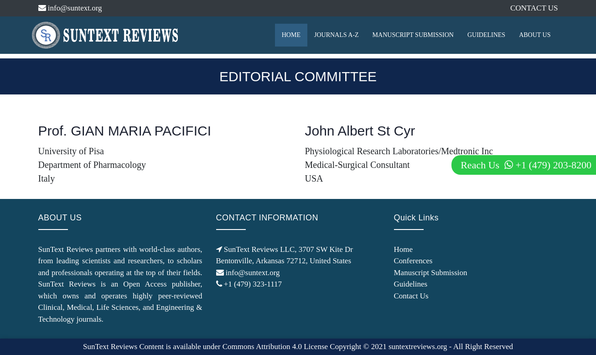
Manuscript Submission (430, 272)
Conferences (413, 260)
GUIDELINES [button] (486, 34)
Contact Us (411, 296)
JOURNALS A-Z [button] (336, 34)
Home (403, 249)
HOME (291, 34)
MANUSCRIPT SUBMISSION (413, 34)
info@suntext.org (70, 8)
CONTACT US (534, 8)
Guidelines (411, 284)
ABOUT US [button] (534, 34)
